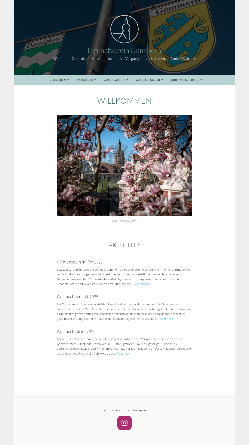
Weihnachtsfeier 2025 (76, 331)
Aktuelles (85, 80)
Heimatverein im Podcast (79, 262)
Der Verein (58, 80)
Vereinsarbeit (114, 80)
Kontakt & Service (185, 80)
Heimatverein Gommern (124, 50)
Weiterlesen (142, 284)
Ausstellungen (148, 80)
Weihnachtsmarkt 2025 (77, 297)
